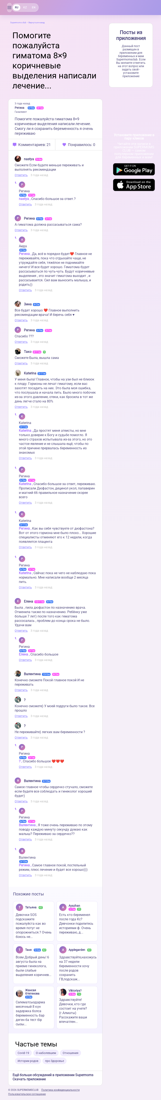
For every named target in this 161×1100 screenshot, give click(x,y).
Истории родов (28, 1061)
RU (16, 7)
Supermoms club (18, 22)
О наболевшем (46, 1053)
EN (33, 7)
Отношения (70, 1053)
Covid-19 (23, 1053)
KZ (25, 7)
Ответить (21, 175)
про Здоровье (54, 1061)
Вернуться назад (37, 22)
